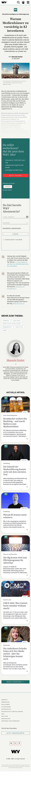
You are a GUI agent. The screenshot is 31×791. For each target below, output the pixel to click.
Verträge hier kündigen (10, 721)
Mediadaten (5, 718)
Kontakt (4, 699)
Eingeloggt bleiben (13, 239)
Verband (6, 320)
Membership (7, 327)
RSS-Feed (4, 716)
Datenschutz (6, 709)
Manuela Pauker (17, 57)
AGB (2, 714)
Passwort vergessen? (12, 228)
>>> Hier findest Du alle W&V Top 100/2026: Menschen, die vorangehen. (18, 264)
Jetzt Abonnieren (15, 733)
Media (5, 330)
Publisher (17, 320)
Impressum (5, 702)
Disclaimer (5, 704)
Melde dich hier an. (19, 303)
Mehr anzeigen (15, 682)
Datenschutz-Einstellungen (12, 711)
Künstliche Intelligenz (12, 323)
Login (16, 234)
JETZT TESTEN (15, 175)
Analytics (19, 327)
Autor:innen (6, 706)
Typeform (7, 186)
